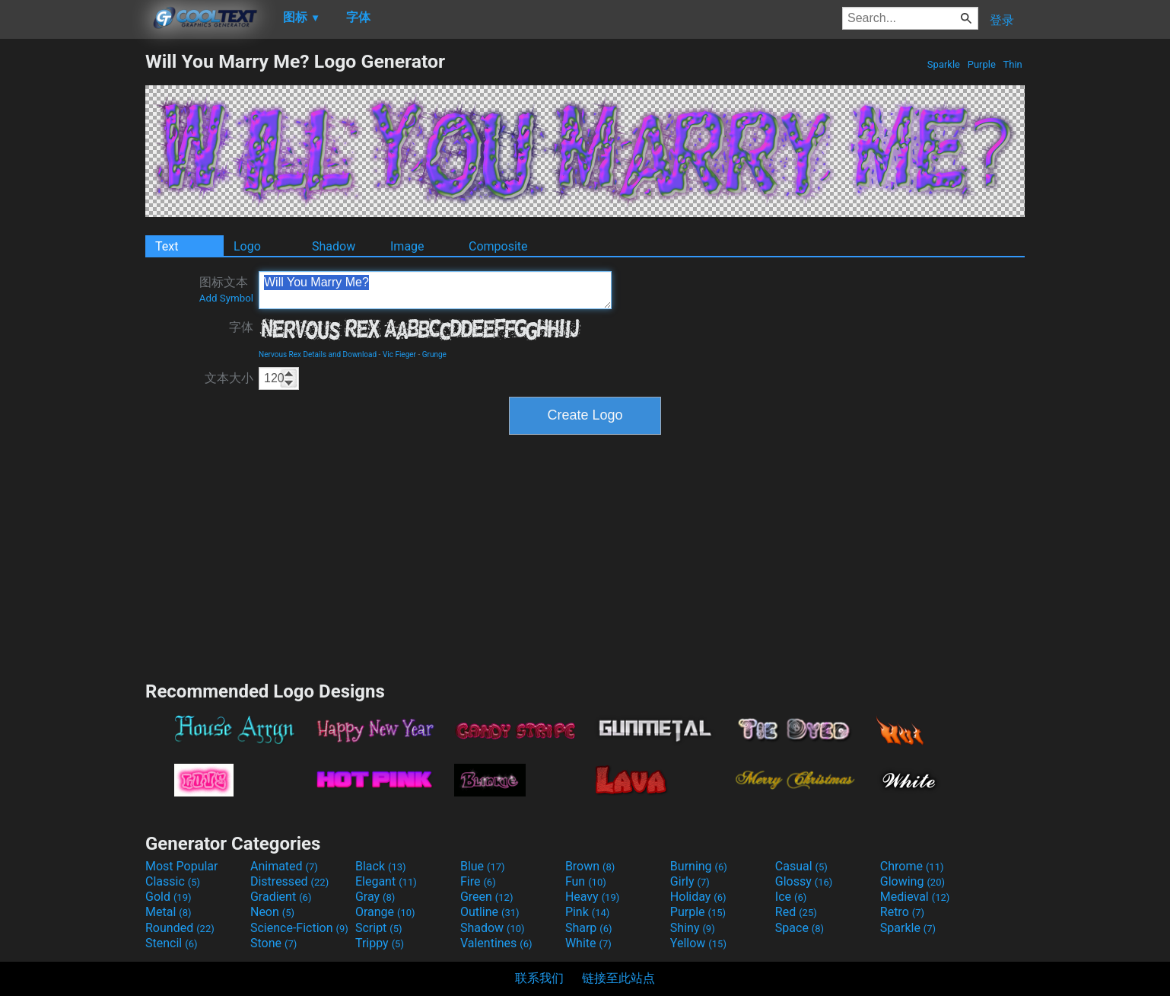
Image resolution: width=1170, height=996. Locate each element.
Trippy (379, 943)
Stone (273, 943)
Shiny (692, 928)
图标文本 (226, 289)
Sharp (588, 928)
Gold (168, 896)
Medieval (915, 896)
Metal (168, 912)
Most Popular (181, 866)
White (588, 943)
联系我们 (539, 978)
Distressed (289, 881)
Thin (1012, 64)
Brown (590, 866)
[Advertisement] (72, 278)
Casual (801, 866)
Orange (385, 912)
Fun (585, 881)
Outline (490, 912)
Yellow (698, 943)
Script (378, 928)
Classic (172, 881)
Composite (498, 246)
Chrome (912, 866)
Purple (981, 64)
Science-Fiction (299, 928)
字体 (241, 327)
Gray (375, 896)
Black (380, 866)
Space (799, 928)
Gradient (280, 896)
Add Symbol (226, 298)
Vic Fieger (399, 354)
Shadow (333, 246)
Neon (272, 912)
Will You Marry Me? (435, 290)
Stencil (171, 943)
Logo (247, 246)
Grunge (434, 354)
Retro (902, 912)
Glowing (912, 881)
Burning (698, 866)
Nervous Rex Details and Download (318, 354)
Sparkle (944, 64)
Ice (790, 896)
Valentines (496, 943)
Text (166, 246)
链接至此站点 (618, 978)
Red (796, 912)
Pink (587, 912)
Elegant (386, 881)
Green (486, 896)
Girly (690, 881)
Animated (284, 866)
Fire (478, 881)
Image (407, 246)
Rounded (180, 928)
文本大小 (229, 378)
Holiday (698, 896)
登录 (1002, 20)
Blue (482, 866)
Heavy (592, 896)
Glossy (804, 881)
